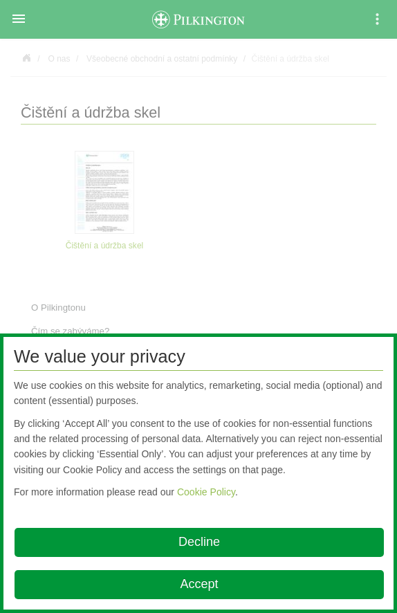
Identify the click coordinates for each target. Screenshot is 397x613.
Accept (199, 584)
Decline (199, 542)
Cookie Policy (206, 491)
